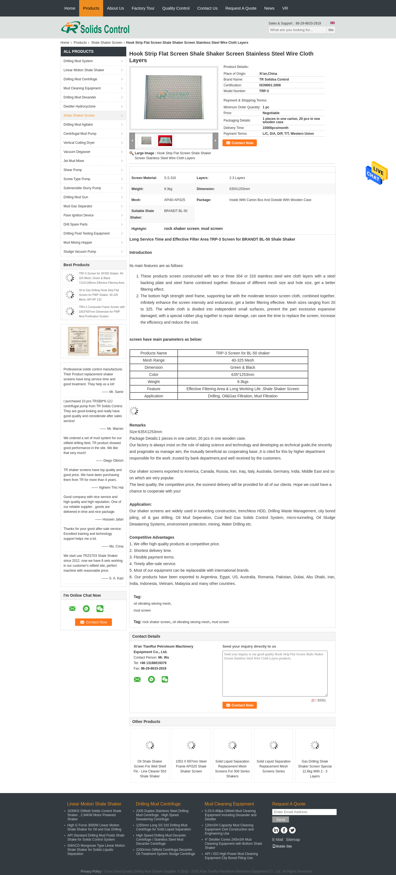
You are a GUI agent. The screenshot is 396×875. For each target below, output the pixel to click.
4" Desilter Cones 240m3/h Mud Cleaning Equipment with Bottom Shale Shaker (233, 844)
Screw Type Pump (77, 179)
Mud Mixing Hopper (78, 242)
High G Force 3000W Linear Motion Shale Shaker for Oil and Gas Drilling (94, 827)
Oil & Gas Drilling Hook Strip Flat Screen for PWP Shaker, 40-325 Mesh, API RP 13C (99, 295)
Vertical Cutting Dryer (79, 143)
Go (331, 30)
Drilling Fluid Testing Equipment (87, 233)
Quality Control (175, 8)
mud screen (142, 610)
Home (69, 8)
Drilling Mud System (78, 61)
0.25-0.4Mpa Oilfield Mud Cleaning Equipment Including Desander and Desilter (230, 815)
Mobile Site (282, 846)
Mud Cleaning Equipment (82, 88)
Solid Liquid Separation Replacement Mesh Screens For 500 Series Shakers (232, 769)
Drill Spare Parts (75, 224)
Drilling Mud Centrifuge (80, 79)
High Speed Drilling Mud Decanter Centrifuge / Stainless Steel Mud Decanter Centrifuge (161, 839)
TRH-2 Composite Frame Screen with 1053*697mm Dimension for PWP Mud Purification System (102, 312)
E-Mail (277, 839)
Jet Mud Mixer (74, 161)
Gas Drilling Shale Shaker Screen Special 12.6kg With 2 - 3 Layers (315, 769)
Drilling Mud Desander (80, 97)
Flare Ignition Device (79, 215)
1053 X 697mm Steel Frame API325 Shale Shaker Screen (191, 766)
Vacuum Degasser (77, 152)
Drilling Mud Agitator (78, 124)
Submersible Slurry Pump (82, 188)
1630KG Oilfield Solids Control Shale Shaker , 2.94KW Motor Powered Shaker (94, 815)
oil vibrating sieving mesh (152, 604)
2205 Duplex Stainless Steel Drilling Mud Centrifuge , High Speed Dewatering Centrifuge (162, 815)
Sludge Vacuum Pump (80, 252)
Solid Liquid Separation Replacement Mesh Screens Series (273, 766)
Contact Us (207, 8)
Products (91, 8)
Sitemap (293, 839)
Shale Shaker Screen (106, 43)
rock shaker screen (156, 622)
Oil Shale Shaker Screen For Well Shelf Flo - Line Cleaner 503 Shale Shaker (150, 769)
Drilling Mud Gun (76, 197)
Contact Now (242, 143)
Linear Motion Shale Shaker (84, 70)
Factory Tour (143, 8)
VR (285, 8)
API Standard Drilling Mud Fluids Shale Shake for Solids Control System (95, 837)
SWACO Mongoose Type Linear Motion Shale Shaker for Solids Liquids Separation (96, 850)
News (269, 8)
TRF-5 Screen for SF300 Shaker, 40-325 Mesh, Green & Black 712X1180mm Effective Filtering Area (101, 278)
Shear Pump (73, 170)
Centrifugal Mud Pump (80, 134)
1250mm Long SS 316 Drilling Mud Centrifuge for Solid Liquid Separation (163, 827)
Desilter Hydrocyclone (80, 106)
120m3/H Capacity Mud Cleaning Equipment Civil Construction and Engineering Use (229, 829)
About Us (115, 8)
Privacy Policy (91, 871)
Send (280, 820)
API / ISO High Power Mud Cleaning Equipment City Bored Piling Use (231, 856)
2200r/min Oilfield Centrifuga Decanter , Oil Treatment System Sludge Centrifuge (165, 852)
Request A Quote (240, 8)
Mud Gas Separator (78, 206)
